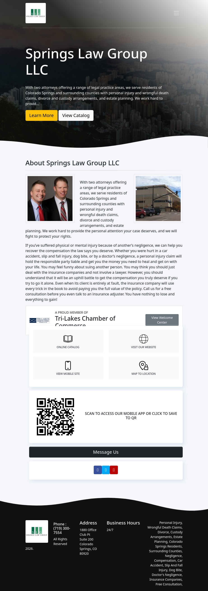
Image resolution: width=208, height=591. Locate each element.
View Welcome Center (162, 319)
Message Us (106, 452)
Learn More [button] (41, 115)
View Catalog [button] (76, 115)
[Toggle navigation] (176, 13)
